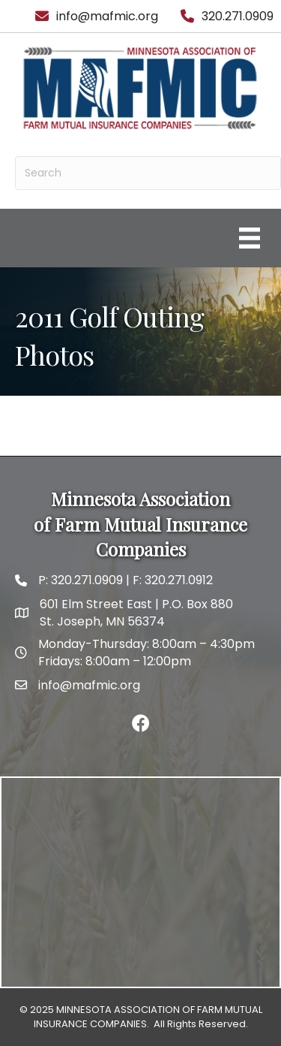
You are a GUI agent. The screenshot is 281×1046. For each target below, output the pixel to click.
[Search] (148, 173)
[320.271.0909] (223, 16)
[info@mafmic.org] (93, 16)
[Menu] (250, 238)
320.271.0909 (85, 580)
